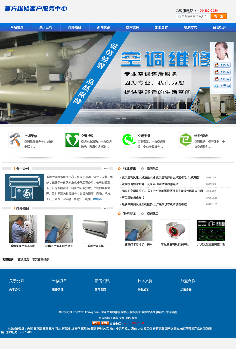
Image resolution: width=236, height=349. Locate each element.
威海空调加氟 (95, 246)
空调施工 (152, 213)
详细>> (97, 199)
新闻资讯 (103, 27)
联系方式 (190, 27)
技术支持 (132, 27)
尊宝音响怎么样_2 (133, 197)
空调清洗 (87, 136)
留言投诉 (219, 27)
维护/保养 (201, 136)
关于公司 (45, 27)
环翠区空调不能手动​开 (59, 246)
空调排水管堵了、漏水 (138, 244)
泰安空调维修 (40, 259)
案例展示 (129, 213)
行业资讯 (129, 168)
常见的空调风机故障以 (175, 244)
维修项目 (74, 27)
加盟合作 (161, 27)
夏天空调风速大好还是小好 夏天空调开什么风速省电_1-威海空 (160, 177)
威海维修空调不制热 (22, 246)
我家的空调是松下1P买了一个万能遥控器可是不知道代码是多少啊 (162, 191)
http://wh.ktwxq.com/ (86, 312)
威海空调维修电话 (152, 312)
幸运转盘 (171, 312)
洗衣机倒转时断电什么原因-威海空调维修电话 (150, 184)
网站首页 (16, 27)
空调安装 (144, 136)
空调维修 (30, 136)
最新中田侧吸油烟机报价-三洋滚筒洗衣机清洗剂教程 (154, 204)
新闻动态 (152, 168)
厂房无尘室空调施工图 (211, 244)
